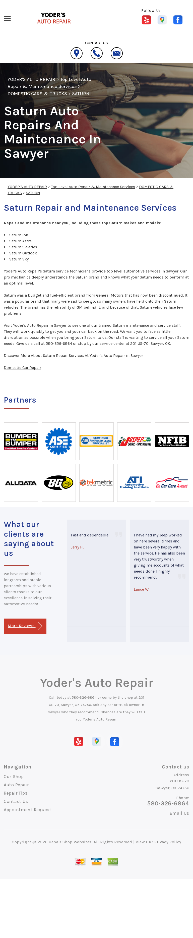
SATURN (80, 93)
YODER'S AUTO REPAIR (31, 79)
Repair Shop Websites (70, 842)
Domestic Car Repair (22, 367)
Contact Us (16, 801)
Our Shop (14, 776)
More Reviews (25, 626)
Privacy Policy (167, 842)
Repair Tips (16, 793)
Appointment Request (27, 809)
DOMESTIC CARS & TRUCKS (37, 93)
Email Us (179, 813)
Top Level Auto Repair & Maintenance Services (93, 186)
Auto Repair (16, 785)
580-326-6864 (59, 343)
